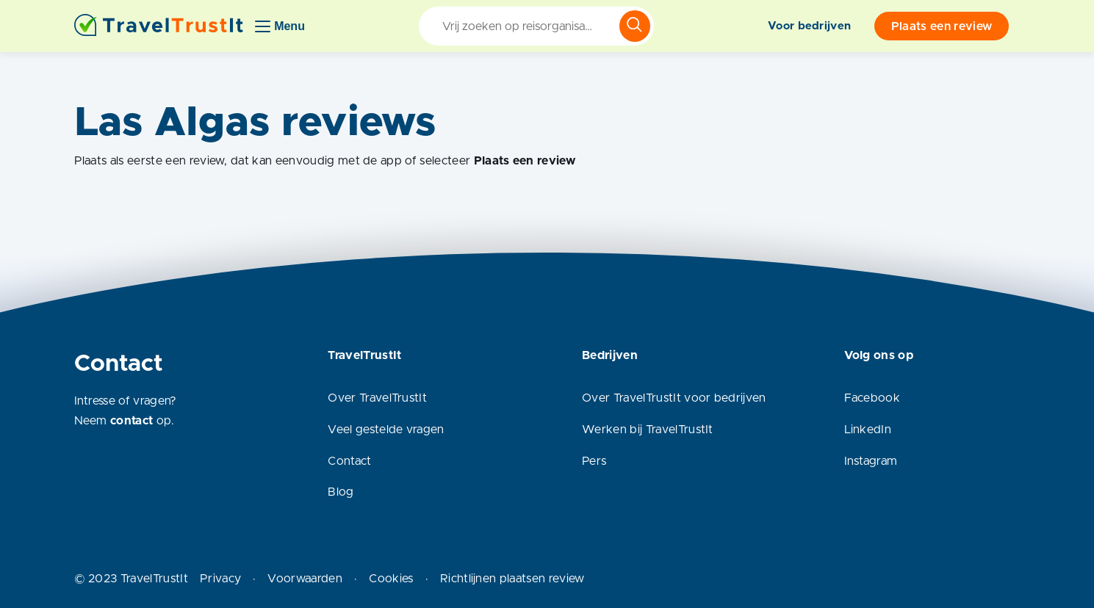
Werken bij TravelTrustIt (647, 429)
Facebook (872, 398)
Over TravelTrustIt (377, 398)
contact (131, 421)
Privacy (220, 579)
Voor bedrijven (809, 26)
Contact (349, 461)
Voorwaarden (304, 579)
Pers (594, 461)
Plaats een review (941, 26)
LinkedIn (868, 429)
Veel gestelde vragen (386, 429)
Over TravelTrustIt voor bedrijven (674, 398)
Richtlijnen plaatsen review (512, 579)
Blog (340, 492)
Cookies (391, 579)
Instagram (871, 461)
